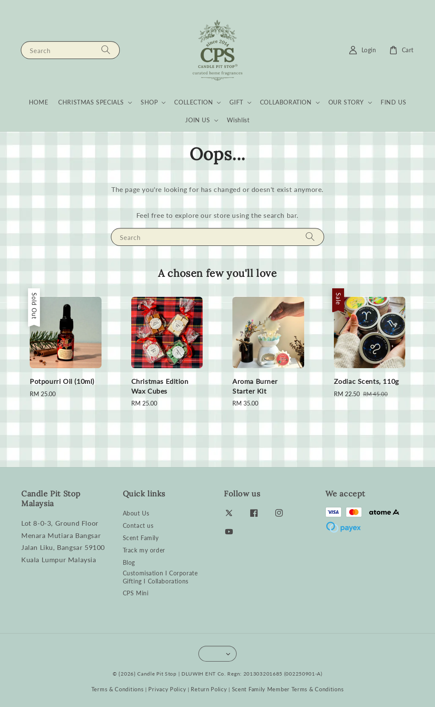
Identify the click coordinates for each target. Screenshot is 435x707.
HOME (38, 102)
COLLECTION (193, 102)
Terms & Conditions (117, 689)
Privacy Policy (167, 689)
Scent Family (141, 537)
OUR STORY (346, 102)
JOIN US (197, 120)
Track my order (144, 550)
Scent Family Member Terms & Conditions (288, 689)
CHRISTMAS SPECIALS (91, 102)
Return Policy (209, 689)
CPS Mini (136, 593)
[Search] (105, 50)
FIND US (393, 102)
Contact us (138, 525)
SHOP (149, 102)
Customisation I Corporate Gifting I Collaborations (160, 576)
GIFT (236, 102)
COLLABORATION (286, 102)
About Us (136, 513)
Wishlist (238, 120)
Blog (129, 562)
